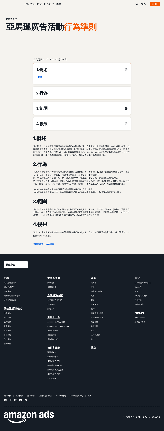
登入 (143, 3)
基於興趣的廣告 (45, 396)
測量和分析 (53, 317)
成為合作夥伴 (140, 322)
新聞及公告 (139, 304)
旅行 (93, 339)
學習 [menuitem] (137, 278)
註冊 (154, 3)
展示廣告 (7, 326)
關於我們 (7, 396)
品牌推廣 (7, 322)
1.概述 (39, 77)
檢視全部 (7, 343)
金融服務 (94, 304)
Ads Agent (51, 378)
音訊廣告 (7, 335)
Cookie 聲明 (61, 396)
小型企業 (29, 3)
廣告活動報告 (52, 330)
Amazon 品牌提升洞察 (56, 322)
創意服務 (51, 304)
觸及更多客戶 (9, 287)
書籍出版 (94, 326)
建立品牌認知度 (10, 282)
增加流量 (7, 291)
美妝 (93, 287)
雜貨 (93, 309)
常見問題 (138, 300)
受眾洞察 (51, 282)
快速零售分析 (52, 339)
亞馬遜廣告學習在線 (143, 282)
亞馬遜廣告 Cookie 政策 (44, 244)
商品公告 (138, 287)
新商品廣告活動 (53, 374)
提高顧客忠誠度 (10, 300)
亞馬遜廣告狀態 (76, 396)
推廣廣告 (7, 313)
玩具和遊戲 (95, 335)
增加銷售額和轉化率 (12, 296)
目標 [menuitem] (6, 278)
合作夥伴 (49, 3)
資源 (136, 291)
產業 (93, 278)
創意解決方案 (55, 295)
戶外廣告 (7, 339)
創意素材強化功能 (54, 300)
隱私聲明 (31, 396)
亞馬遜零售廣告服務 (55, 370)
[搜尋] (137, 4)
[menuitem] (16, 328)
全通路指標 (51, 335)
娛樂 (93, 296)
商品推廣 (7, 317)
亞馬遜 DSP (52, 352)
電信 (93, 330)
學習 (58, 3)
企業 (39, 3)
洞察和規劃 (53, 278)
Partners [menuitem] (139, 312)
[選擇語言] (16, 264)
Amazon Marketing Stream (58, 326)
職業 (89, 396)
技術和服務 (53, 347)
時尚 (93, 300)
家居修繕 (94, 322)
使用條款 (19, 396)
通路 (93, 347)
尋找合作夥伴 (140, 317)
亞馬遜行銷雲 (52, 356)
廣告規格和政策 (141, 296)
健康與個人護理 (97, 313)
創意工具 (51, 309)
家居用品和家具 (97, 317)
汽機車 (93, 282)
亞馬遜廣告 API (53, 361)
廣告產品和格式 (13, 308)
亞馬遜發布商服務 (54, 365)
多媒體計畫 (51, 287)
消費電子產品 (96, 291)
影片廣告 (7, 330)
